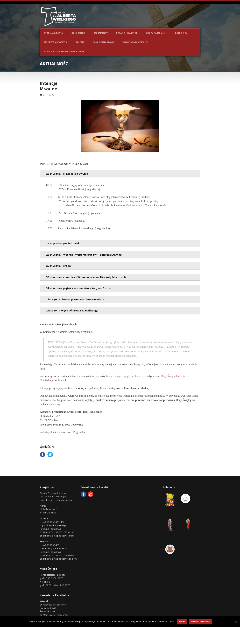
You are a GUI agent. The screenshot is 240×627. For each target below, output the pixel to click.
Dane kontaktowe (103, 42)
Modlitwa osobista (55, 42)
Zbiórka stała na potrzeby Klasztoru (58, 558)
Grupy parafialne (156, 33)
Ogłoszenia (78, 33)
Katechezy (181, 33)
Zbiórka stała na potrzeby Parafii (57, 535)
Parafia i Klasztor (127, 33)
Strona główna (53, 33)
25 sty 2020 (48, 95)
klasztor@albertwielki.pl (54, 548)
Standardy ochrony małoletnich (64, 51)
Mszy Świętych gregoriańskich (123, 376)
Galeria (79, 42)
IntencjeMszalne (49, 86)
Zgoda (182, 622)
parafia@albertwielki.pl (54, 525)
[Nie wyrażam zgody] (235, 621)
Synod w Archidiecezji (135, 42)
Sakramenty (101, 33)
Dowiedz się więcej (200, 622)
